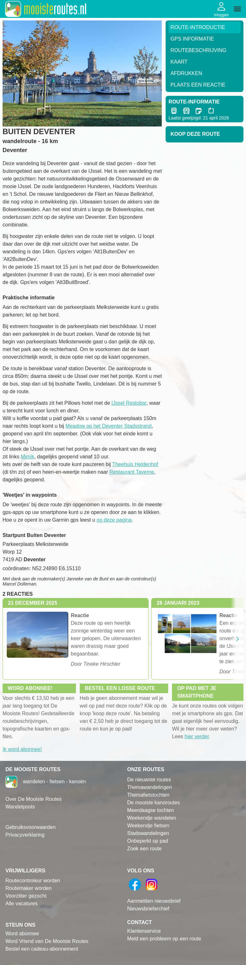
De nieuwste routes (149, 779)
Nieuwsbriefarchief (148, 908)
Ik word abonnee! (22, 749)
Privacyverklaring (25, 835)
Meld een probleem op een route (164, 938)
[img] (237, 9)
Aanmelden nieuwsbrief (153, 901)
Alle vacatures (21, 903)
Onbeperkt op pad (147, 841)
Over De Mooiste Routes (33, 799)
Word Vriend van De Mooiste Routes (46, 941)
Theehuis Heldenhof (135, 464)
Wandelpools (20, 806)
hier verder (196, 736)
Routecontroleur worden (32, 880)
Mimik (27, 456)
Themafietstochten (148, 795)
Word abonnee (22, 933)
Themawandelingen (149, 787)
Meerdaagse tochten (150, 810)
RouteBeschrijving (198, 50)
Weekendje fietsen (148, 825)
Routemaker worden (28, 888)
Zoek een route (144, 848)
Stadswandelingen (148, 833)
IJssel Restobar (128, 403)
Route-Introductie (197, 27)
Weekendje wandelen (151, 818)
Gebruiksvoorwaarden (30, 827)
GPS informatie (192, 39)
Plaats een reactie (197, 85)
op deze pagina (114, 520)
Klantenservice (144, 931)
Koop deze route (195, 134)
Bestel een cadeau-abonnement (41, 949)
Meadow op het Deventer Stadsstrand (109, 426)
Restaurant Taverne (132, 472)
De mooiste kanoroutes (153, 802)
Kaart (178, 62)
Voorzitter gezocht (25, 896)
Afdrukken (186, 73)
